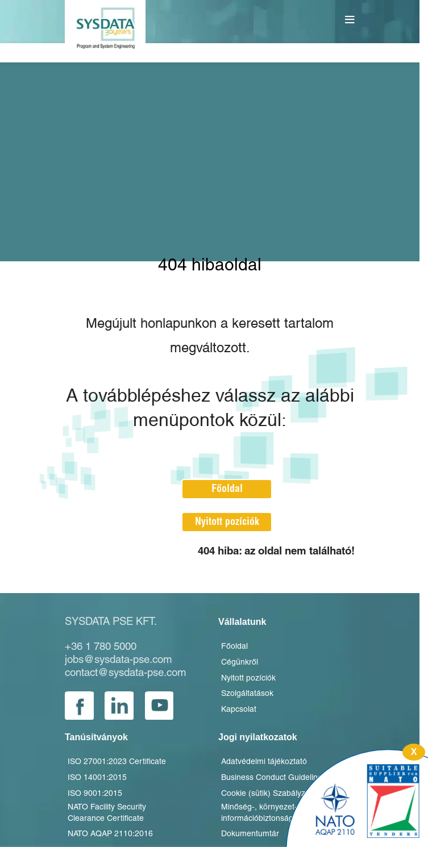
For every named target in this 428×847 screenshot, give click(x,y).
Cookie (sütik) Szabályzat (266, 794)
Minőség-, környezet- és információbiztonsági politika (271, 813)
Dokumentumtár (250, 834)
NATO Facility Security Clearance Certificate (107, 813)
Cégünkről (239, 662)
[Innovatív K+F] (357, 798)
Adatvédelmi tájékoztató (264, 762)
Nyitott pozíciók (227, 522)
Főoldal (227, 489)
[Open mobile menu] (351, 20)
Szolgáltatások (247, 694)
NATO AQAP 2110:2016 (110, 834)
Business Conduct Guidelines (273, 778)
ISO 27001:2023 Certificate (117, 762)
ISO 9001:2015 (95, 794)
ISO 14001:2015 (97, 778)
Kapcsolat (238, 710)
